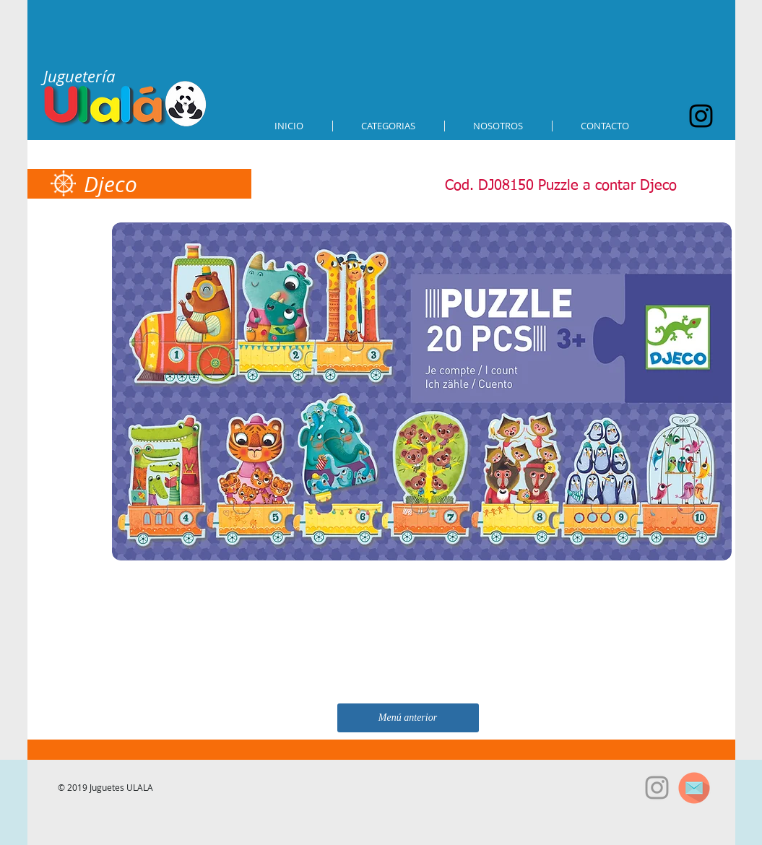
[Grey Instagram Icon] (656, 787)
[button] (388, 126)
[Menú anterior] (408, 717)
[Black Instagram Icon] (700, 115)
